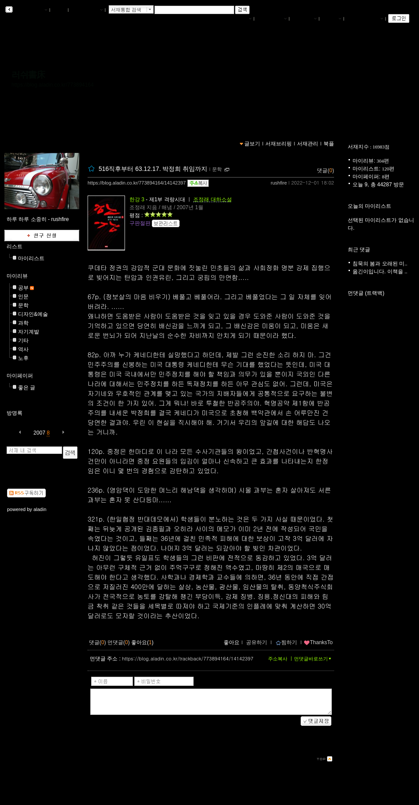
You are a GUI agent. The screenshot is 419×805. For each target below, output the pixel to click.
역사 (23, 349)
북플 (59, 10)
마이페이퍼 (20, 376)
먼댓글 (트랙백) (366, 293)
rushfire (279, 182)
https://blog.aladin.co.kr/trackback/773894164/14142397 (187, 658)
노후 (23, 358)
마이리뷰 (17, 276)
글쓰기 (331, 19)
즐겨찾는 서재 (364, 19)
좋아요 (231, 642)
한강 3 (136, 199)
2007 (39, 433)
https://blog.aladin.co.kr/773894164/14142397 (137, 182)
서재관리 (304, 19)
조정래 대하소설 (212, 199)
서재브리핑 (272, 19)
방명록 (14, 413)
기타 (23, 340)
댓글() (325, 170)
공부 (23, 288)
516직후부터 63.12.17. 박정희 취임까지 (153, 168)
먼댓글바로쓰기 (313, 658)
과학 (23, 323)
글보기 (252, 144)
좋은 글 (26, 387)
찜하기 (286, 642)
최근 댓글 (359, 250)
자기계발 (28, 332)
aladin (39, 509)
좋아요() (142, 642)
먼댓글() (118, 642)
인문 (23, 297)
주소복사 (277, 658)
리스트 (14, 246)
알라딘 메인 (86, 10)
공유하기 (256, 642)
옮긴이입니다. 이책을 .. (380, 271)
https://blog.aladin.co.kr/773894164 (52, 85)
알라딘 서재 (30, 10)
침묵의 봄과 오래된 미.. (380, 264)
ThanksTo (318, 642)
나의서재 (239, 19)
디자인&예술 (33, 314)
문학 (23, 305)
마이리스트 (31, 258)
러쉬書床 (28, 75)
